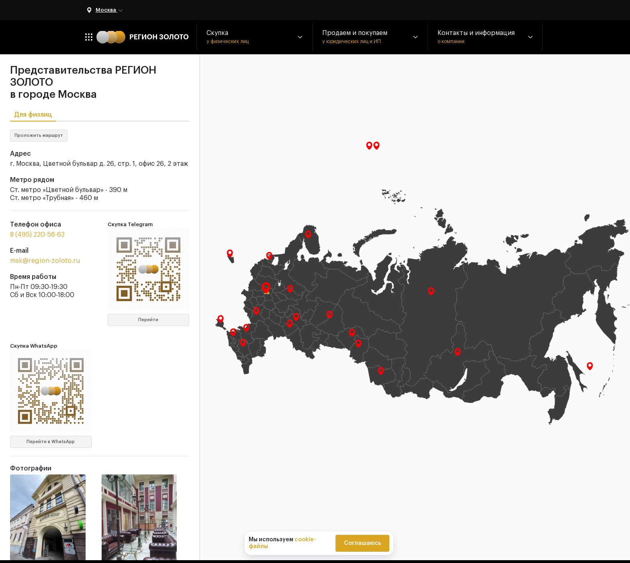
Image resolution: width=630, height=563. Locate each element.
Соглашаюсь (362, 543)
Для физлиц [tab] (33, 114)
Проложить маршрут (38, 135)
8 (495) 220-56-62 (37, 234)
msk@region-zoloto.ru (45, 261)
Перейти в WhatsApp (51, 441)
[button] (254, 37)
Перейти (148, 320)
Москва (110, 10)
